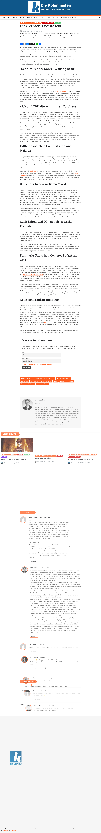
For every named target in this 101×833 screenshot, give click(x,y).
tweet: (76, 251)
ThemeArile (14, 830)
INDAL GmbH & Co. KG (42, 828)
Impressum (79, 828)
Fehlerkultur (48, 401)
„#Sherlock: (23, 253)
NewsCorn (5, 830)
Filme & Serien (52, 17)
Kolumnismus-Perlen (68, 17)
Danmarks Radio (50, 456)
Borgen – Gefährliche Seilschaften (33, 353)
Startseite (6, 17)
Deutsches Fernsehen (63, 456)
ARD (23, 456)
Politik (15, 17)
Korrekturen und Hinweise (92, 828)
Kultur (42, 17)
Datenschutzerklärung (67, 828)
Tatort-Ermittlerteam (61, 170)
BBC (30, 456)
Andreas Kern (26, 109)
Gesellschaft (32, 17)
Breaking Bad (38, 456)
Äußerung (33, 249)
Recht (22, 17)
